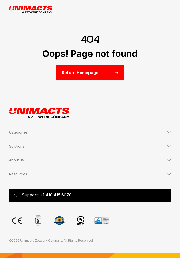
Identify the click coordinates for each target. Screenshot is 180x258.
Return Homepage (90, 72)
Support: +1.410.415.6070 (42, 195)
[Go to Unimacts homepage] (30, 10)
